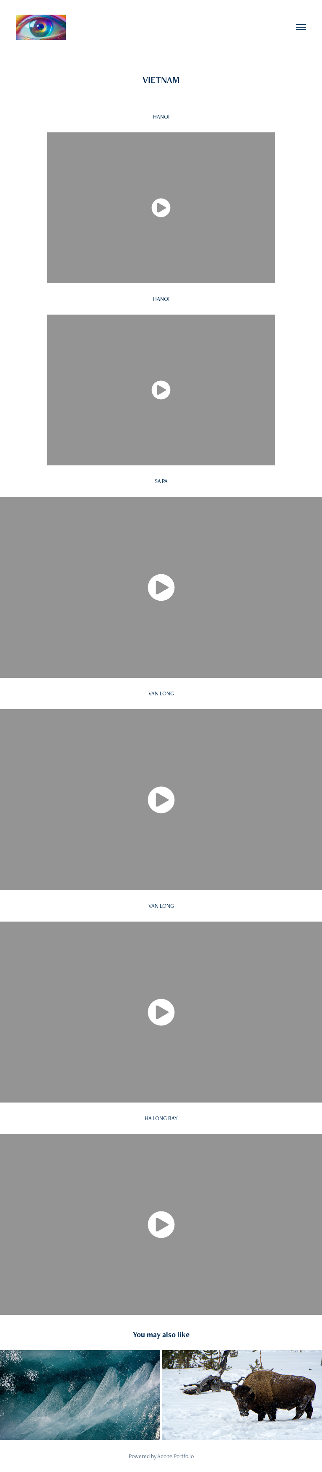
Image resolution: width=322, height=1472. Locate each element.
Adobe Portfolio (175, 1456)
